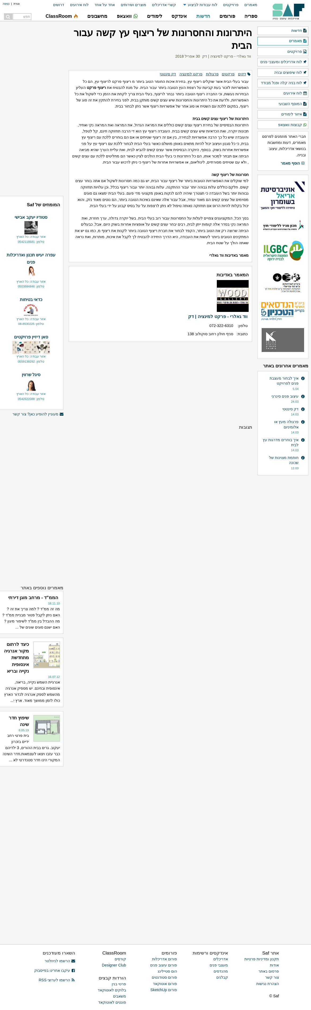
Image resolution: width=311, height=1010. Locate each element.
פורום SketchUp (163, 990)
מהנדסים (221, 971)
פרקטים (228, 74)
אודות (274, 965)
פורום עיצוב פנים (163, 965)
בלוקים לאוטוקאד (112, 990)
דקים (242, 74)
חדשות (299, 31)
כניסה (6, 3)
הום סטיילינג (167, 971)
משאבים (119, 996)
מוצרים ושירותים (133, 5)
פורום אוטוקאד (165, 984)
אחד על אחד (104, 5)
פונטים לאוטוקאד (112, 1002)
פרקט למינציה (190, 74)
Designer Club (114, 965)
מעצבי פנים (219, 965)
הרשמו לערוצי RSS (57, 980)
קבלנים (222, 977)
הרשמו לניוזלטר (60, 961)
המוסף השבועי (293, 104)
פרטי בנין (119, 984)
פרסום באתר (268, 971)
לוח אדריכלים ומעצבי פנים (283, 62)
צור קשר (272, 977)
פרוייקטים (231, 5)
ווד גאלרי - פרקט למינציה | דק (226, 56)
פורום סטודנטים (164, 977)
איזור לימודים (294, 114)
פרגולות (212, 74)
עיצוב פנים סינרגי (285, 396)
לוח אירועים (79, 5)
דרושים (58, 5)
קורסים (120, 959)
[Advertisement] (160, 383)
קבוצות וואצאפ (292, 125)
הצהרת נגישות (267, 984)
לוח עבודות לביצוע (202, 5)
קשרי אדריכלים (164, 5)
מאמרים (250, 5)
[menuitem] (248, 5)
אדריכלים (220, 959)
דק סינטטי (168, 74)
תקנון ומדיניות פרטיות (261, 959)
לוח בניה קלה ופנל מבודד (284, 83)
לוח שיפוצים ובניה (290, 73)
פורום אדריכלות (164, 959)
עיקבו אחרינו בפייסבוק (54, 970)
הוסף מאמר (293, 163)
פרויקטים (297, 52)
